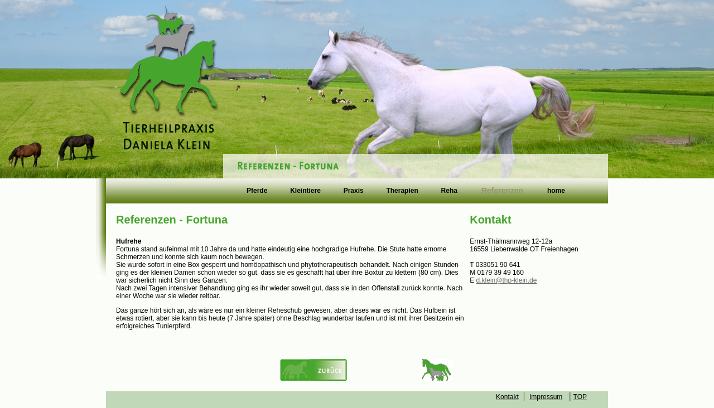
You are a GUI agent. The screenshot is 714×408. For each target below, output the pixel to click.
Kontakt (507, 397)
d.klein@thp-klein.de (506, 280)
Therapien (402, 191)
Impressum (545, 397)
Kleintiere (305, 191)
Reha (449, 191)
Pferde (257, 191)
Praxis (354, 191)
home (556, 191)
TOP (580, 397)
